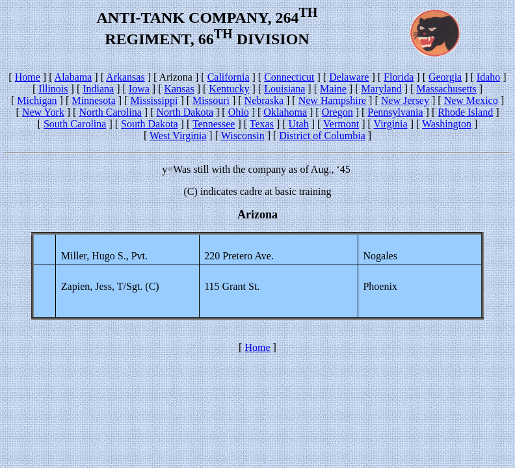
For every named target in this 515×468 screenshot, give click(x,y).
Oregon (337, 112)
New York (43, 112)
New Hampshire (332, 100)
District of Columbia (322, 135)
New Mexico (471, 100)
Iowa (139, 88)
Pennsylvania (395, 112)
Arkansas (125, 77)
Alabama (73, 77)
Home (27, 77)
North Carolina (110, 112)
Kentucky (229, 88)
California (228, 77)
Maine (333, 88)
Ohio (238, 112)
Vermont (341, 123)
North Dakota (184, 112)
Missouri (211, 100)
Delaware (349, 77)
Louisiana (284, 88)
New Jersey (405, 100)
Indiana (98, 88)
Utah (299, 123)
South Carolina (75, 123)
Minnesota (94, 100)
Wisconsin (243, 135)
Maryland (382, 88)
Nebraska (264, 100)
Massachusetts (446, 88)
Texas (262, 123)
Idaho (488, 77)
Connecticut (289, 77)
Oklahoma (285, 112)
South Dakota (149, 123)
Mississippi (154, 100)
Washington (446, 123)
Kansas (179, 88)
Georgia (445, 77)
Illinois (53, 88)
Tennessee (213, 123)
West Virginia (178, 135)
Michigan (37, 100)
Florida (399, 77)
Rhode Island (465, 112)
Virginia (391, 123)
